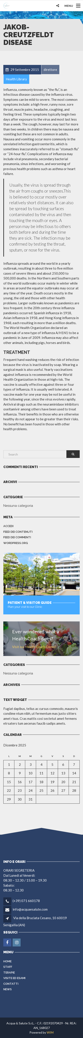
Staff (7, 966)
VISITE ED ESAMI (14, 978)
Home (7, 961)
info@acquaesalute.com (30, 909)
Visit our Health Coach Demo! (34, 647)
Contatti (10, 983)
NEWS (7, 989)
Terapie (9, 972)
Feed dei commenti (17, 537)
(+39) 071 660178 (26, 901)
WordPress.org (15, 543)
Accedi (8, 526)
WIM (50, 1032)
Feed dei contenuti (18, 531)
